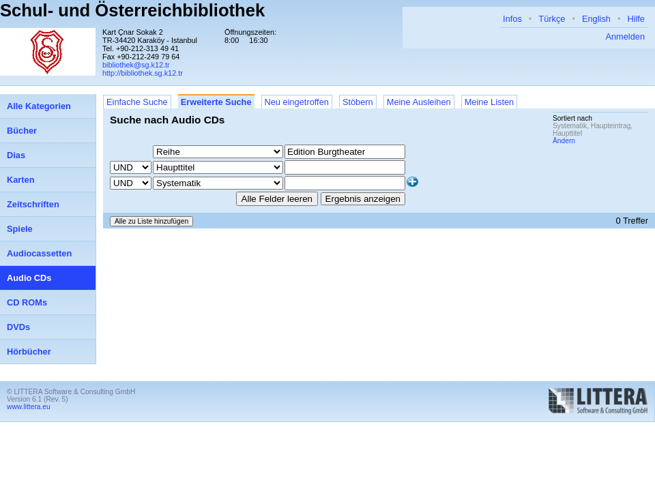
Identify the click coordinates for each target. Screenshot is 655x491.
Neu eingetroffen (297, 102)
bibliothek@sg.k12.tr (136, 65)
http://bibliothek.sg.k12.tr (142, 73)
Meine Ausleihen (419, 102)
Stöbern (358, 102)
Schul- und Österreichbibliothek (132, 10)
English (596, 19)
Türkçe (551, 19)
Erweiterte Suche (216, 102)
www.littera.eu (28, 407)
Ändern (564, 141)
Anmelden (625, 36)
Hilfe (636, 19)
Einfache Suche (137, 102)
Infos (512, 19)
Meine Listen (489, 102)
